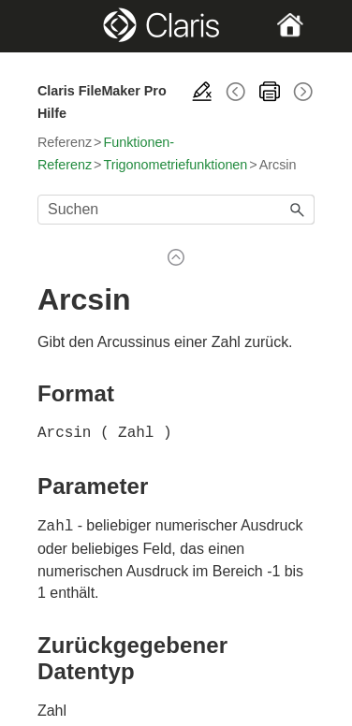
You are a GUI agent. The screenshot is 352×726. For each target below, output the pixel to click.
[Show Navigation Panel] (50, 26)
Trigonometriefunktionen (175, 164)
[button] (298, 210)
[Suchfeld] (176, 210)
